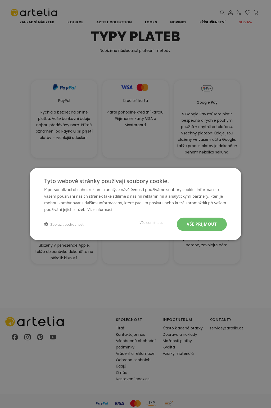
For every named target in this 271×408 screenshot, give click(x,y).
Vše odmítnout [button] (148, 222)
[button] (64, 224)
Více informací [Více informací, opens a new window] (101, 208)
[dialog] (135, 204)
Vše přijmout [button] (201, 224)
